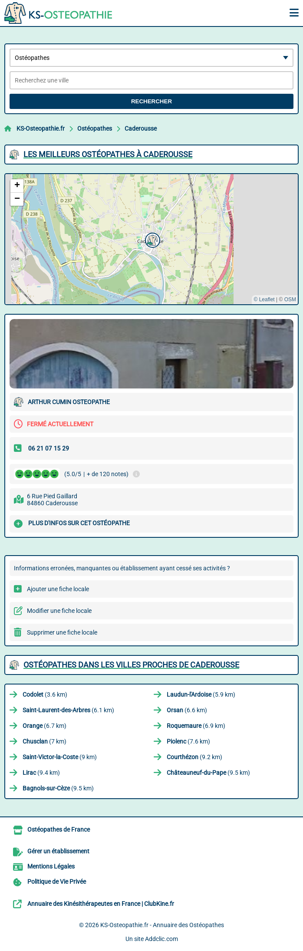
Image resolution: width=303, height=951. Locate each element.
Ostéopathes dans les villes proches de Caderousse (131, 664)
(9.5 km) (208, 772)
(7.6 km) (188, 741)
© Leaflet (264, 299)
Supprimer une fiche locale (62, 632)
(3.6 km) (45, 694)
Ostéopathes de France (58, 829)
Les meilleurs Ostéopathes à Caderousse (107, 154)
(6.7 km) (44, 725)
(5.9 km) (201, 694)
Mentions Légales (51, 866)
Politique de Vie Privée (56, 881)
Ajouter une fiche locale (58, 589)
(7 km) (44, 741)
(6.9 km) (196, 725)
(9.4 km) (41, 772)
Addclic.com (161, 938)
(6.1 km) (68, 710)
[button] (151, 239)
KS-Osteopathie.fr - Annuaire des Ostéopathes (162, 924)
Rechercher (151, 101)
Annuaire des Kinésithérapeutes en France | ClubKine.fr (100, 903)
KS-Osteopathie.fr (40, 128)
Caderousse (141, 128)
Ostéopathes (94, 128)
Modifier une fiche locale (59, 610)
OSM (290, 299)
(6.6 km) (187, 710)
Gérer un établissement (58, 851)
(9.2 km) (194, 757)
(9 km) (60, 757)
